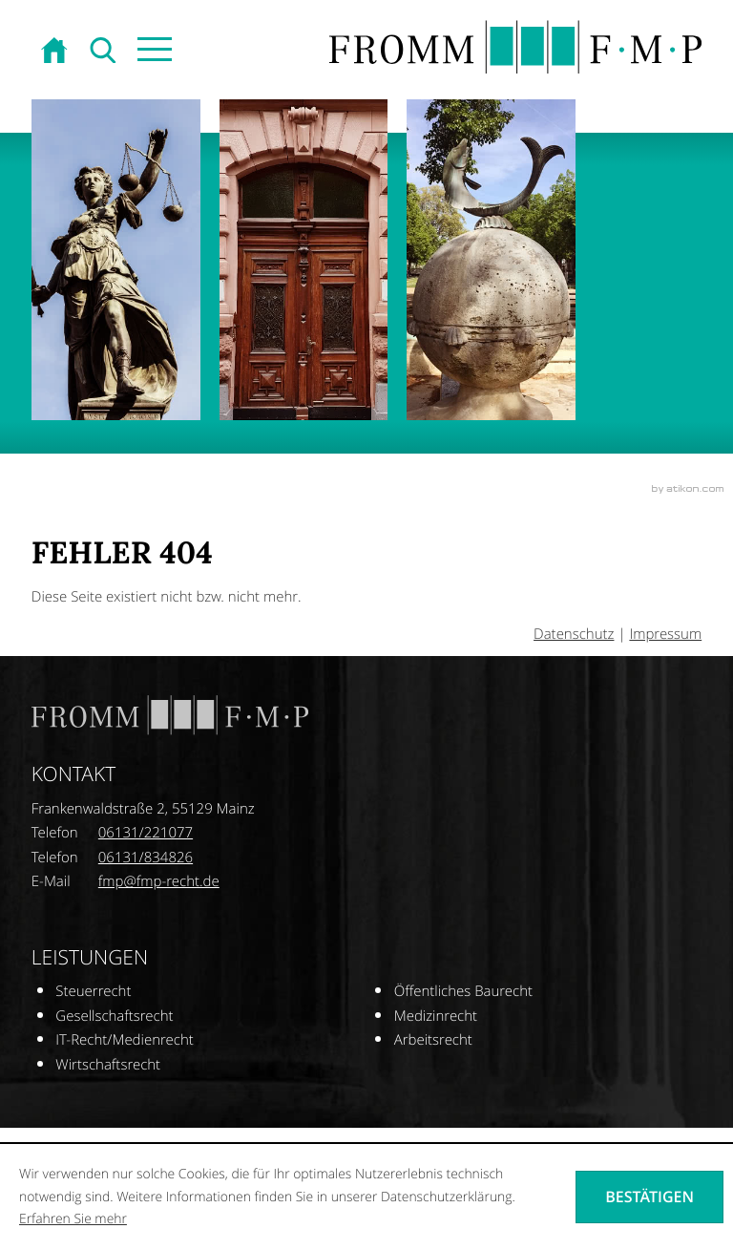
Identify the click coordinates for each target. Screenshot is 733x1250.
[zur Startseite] (55, 51)
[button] (153, 51)
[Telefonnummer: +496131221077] (145, 833)
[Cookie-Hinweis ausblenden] (649, 1196)
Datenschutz (574, 634)
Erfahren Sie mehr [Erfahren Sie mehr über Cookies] (73, 1219)
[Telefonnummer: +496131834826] (145, 858)
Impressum (665, 634)
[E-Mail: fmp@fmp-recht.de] (159, 881)
